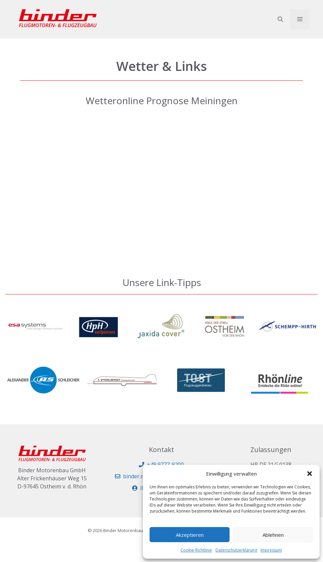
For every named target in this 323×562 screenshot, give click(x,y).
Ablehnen (273, 534)
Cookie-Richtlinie (196, 550)
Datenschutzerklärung (236, 550)
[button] (309, 473)
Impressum (271, 550)
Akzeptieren (190, 534)
